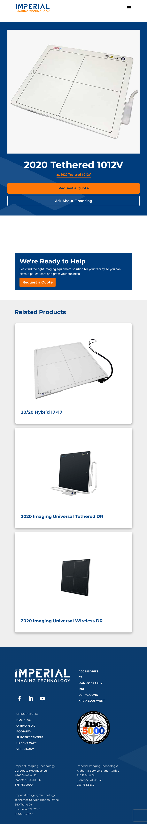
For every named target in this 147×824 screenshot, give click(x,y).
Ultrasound (88, 695)
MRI (81, 689)
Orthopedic (25, 725)
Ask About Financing (73, 201)
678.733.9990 (24, 784)
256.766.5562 (85, 784)
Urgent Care (26, 743)
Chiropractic (27, 714)
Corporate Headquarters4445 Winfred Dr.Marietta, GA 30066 (31, 775)
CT (80, 677)
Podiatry (23, 731)
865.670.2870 (24, 814)
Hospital (23, 720)
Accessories (88, 671)
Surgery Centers (29, 737)
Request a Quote (73, 188)
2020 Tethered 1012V (74, 175)
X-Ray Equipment (92, 700)
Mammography (90, 683)
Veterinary (25, 749)
